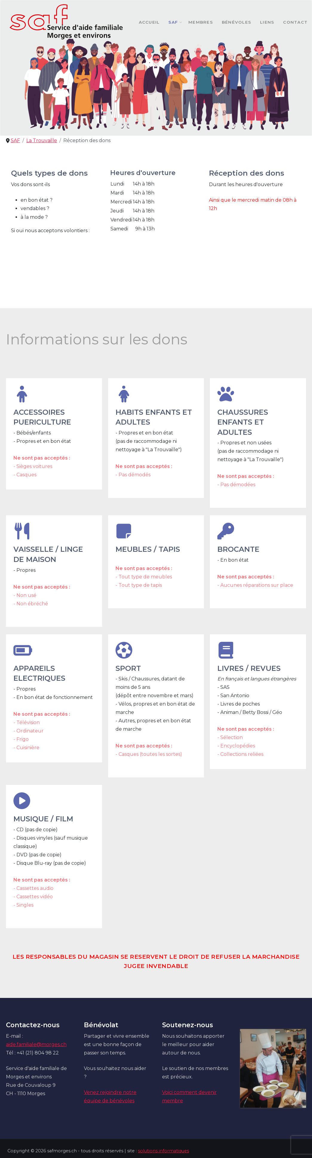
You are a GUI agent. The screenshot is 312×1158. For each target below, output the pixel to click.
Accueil (149, 22)
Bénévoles (236, 22)
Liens (267, 22)
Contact (295, 22)
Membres (200, 22)
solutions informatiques (163, 1151)
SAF (173, 22)
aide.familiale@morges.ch (36, 1044)
